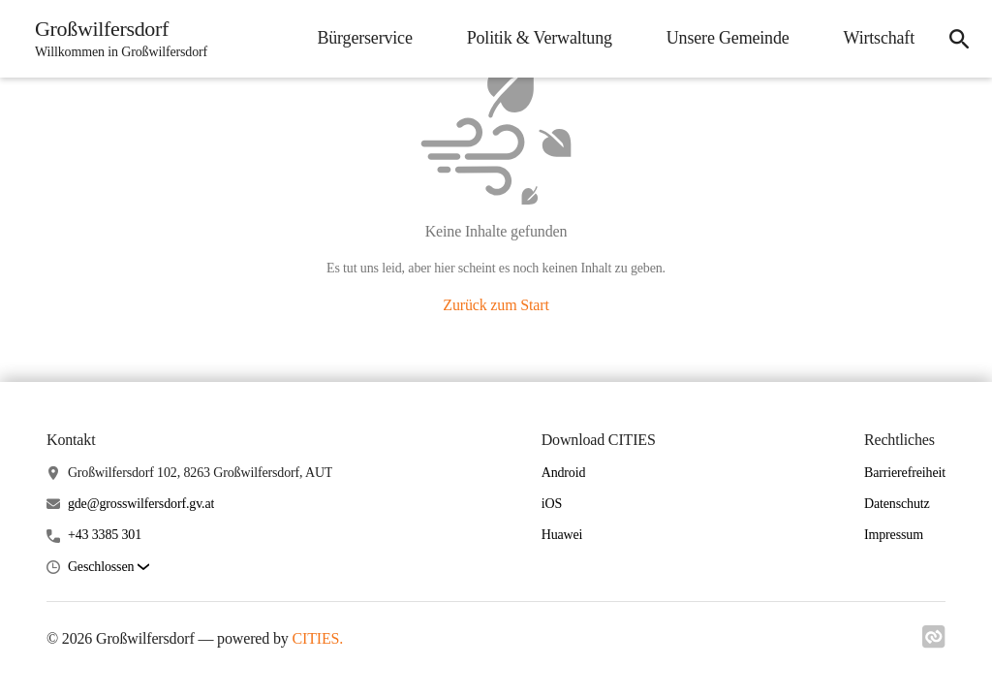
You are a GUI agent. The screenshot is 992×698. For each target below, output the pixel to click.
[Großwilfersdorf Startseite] (115, 39)
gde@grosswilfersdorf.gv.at (141, 503)
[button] (108, 567)
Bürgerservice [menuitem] (364, 38)
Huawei (562, 534)
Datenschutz (897, 503)
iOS (552, 503)
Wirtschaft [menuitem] (879, 38)
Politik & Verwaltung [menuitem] (539, 38)
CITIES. (317, 638)
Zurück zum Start (495, 305)
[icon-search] (959, 38)
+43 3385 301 (104, 534)
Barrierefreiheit (905, 472)
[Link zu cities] (934, 642)
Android (564, 472)
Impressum (893, 534)
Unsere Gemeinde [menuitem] (728, 38)
